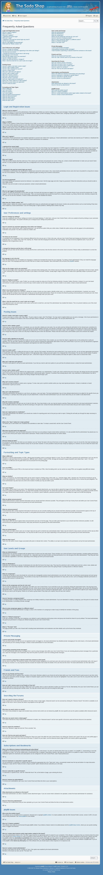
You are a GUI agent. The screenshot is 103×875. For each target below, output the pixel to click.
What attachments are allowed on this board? (64, 83)
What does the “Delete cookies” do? (12, 44)
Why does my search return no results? (62, 64)
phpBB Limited (47, 815)
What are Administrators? (58, 32)
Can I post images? (7, 93)
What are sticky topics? (8, 97)
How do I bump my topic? (9, 83)
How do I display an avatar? (9, 58)
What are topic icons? (8, 100)
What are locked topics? (8, 99)
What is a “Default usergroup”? (60, 41)
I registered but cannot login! (10, 36)
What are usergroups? (58, 35)
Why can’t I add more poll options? (11, 72)
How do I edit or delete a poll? (10, 73)
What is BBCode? (7, 88)
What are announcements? (9, 96)
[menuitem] (89, 13)
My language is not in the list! (10, 55)
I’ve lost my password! (8, 41)
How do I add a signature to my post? (12, 69)
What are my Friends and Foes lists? (61, 56)
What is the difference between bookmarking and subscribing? (68, 73)
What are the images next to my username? (14, 56)
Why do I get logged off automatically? (12, 42)
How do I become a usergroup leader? (62, 38)
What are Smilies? (7, 91)
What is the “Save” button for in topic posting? (14, 80)
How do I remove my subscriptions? (61, 78)
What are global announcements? (11, 94)
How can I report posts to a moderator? (12, 79)
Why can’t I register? (7, 35)
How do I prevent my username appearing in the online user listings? (20, 50)
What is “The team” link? (58, 42)
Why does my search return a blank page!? (63, 65)
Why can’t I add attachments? (10, 76)
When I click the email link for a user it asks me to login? (17, 60)
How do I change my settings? (10, 49)
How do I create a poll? (8, 70)
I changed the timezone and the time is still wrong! (15, 53)
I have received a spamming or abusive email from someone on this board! (72, 50)
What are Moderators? (58, 33)
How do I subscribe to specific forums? (62, 76)
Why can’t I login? (7, 38)
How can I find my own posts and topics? (62, 68)
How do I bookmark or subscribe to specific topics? (65, 75)
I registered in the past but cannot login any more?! (16, 39)
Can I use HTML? (7, 90)
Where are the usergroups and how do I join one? (65, 36)
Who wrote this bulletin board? (60, 90)
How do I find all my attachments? (61, 85)
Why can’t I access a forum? (10, 74)
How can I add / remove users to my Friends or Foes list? (67, 57)
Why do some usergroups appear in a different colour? (66, 39)
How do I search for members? (60, 67)
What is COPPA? (7, 33)
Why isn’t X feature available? (59, 91)
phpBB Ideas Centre (74, 825)
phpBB (71, 261)
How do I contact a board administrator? (62, 94)
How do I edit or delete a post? (10, 67)
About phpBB (22, 816)
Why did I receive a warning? (10, 77)
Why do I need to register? (9, 32)
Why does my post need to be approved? (13, 82)
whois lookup (16, 836)
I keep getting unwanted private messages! (63, 49)
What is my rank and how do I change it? (13, 59)
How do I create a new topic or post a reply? (14, 66)
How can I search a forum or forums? (61, 62)
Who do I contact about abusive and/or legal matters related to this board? (71, 93)
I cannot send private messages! (60, 47)
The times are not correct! (9, 52)
